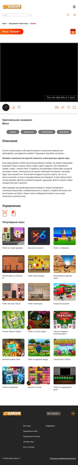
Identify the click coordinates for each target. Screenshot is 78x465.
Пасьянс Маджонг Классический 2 (65, 323)
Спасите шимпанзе (13, 377)
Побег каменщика (39, 294)
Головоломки (47, 132)
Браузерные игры (30, 431)
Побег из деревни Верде (39, 349)
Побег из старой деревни (13, 238)
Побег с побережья (65, 238)
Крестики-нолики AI (39, 238)
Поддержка (50, 426)
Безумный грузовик (65, 294)
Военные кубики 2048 (13, 349)
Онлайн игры (28, 442)
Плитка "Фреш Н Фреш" (13, 322)
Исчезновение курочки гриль (65, 267)
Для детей (64, 132)
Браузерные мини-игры (18, 23)
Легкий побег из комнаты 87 (13, 267)
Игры (4, 23)
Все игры (27, 426)
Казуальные (29, 132)
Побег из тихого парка (39, 322)
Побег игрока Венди (39, 266)
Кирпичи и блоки (39, 377)
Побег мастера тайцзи (13, 294)
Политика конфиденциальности (63, 458)
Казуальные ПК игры (31, 436)
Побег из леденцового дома (65, 379)
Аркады (13, 132)
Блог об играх (28, 447)
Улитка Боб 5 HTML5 (65, 349)
